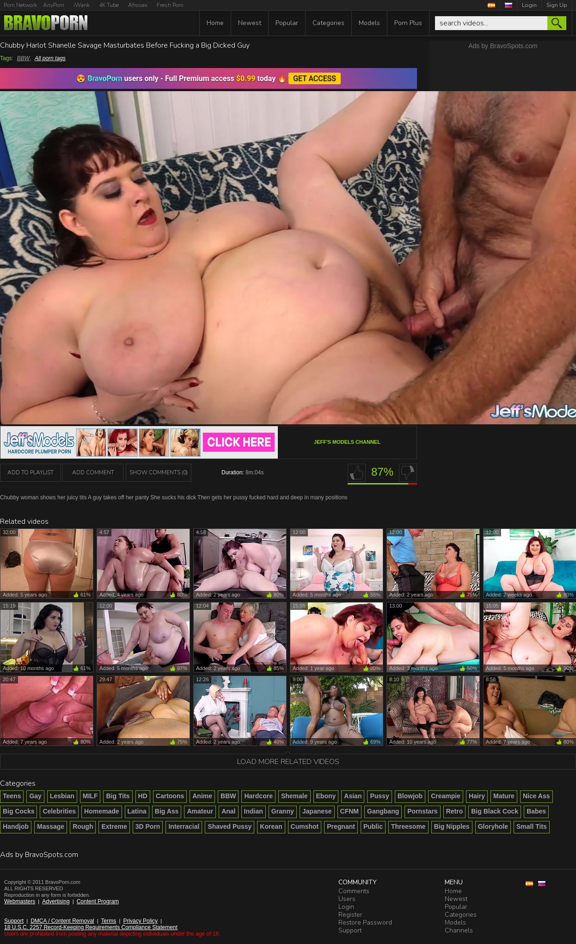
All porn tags (50, 58)
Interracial (183, 826)
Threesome (408, 826)
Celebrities (59, 811)
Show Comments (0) (158, 472)
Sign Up (556, 5)
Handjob (16, 826)
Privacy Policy (140, 921)
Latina (137, 811)
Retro (454, 811)
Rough (83, 826)
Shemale (294, 796)
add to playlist (30, 472)
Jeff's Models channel (347, 442)
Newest (249, 23)
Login (529, 5)
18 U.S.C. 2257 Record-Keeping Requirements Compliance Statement (91, 927)
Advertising (55, 901)
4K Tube (109, 5)
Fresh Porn (170, 5)
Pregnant (341, 826)
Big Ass (167, 811)
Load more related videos (288, 762)
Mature (504, 796)
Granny (282, 811)
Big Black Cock (494, 811)
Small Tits (531, 826)
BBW (23, 58)
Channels (459, 930)
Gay (35, 796)
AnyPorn (53, 5)
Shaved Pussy (229, 826)
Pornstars (422, 811)
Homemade (101, 811)
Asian (353, 796)
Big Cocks (18, 811)
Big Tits (117, 796)
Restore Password (365, 922)
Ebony (326, 796)
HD (142, 796)
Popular (287, 23)
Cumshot (305, 826)
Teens (12, 796)
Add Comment (93, 472)
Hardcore (258, 796)
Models (369, 23)
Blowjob (410, 796)
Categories (328, 23)
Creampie (445, 796)
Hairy (477, 796)
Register (350, 914)
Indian (253, 811)
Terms (108, 921)
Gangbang (383, 811)
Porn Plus (408, 23)
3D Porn (147, 826)
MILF (90, 796)
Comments (353, 891)
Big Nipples (452, 826)
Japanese (317, 811)
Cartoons (170, 796)
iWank (82, 5)
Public (373, 826)
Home (215, 23)
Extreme (114, 826)
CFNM (349, 811)
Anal (228, 811)
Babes (536, 811)
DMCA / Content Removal (62, 921)
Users (346, 898)
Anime (202, 796)
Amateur (200, 811)
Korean (271, 826)
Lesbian (62, 796)
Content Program (98, 901)
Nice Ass (536, 796)
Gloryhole (493, 826)
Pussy (379, 796)
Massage (50, 826)
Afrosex (137, 5)
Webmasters (19, 901)
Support (14, 921)
